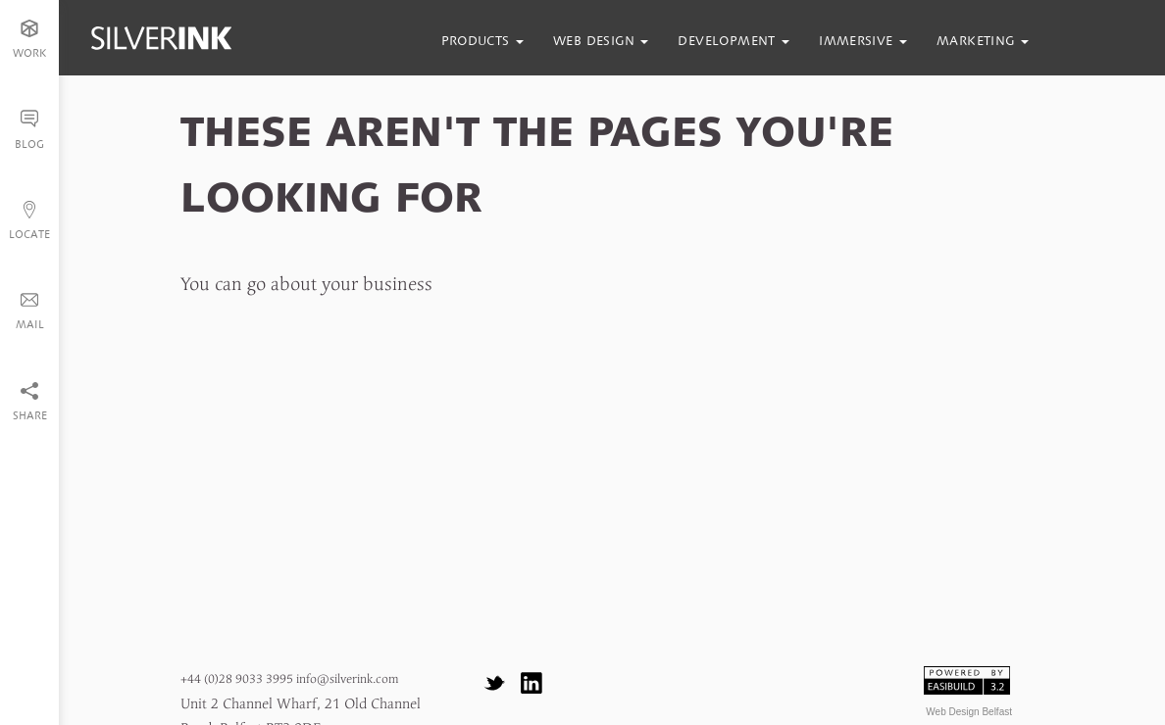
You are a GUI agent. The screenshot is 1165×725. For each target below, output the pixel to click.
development (733, 40)
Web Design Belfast (969, 711)
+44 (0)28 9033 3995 (236, 679)
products (483, 40)
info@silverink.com (347, 679)
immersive (863, 40)
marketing (983, 40)
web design (600, 40)
